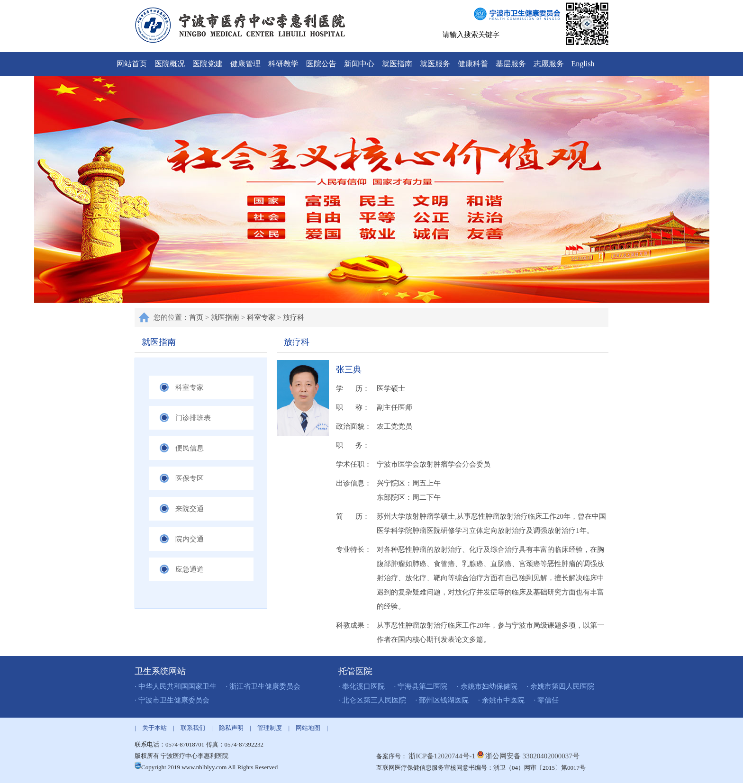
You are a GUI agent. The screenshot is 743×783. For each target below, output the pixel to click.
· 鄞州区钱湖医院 (442, 700)
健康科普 (473, 64)
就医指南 (397, 64)
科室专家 (261, 317)
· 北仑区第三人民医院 (372, 700)
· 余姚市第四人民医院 (561, 686)
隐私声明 (231, 727)
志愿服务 (549, 64)
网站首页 (132, 64)
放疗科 (293, 317)
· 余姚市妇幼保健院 (487, 686)
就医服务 (435, 64)
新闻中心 (359, 64)
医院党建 (207, 64)
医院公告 (321, 64)
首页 (196, 317)
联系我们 (193, 727)
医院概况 (169, 64)
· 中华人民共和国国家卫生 (176, 686)
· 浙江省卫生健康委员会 (263, 686)
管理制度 (269, 727)
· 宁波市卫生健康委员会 (172, 700)
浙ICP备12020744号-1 (442, 756)
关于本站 (154, 727)
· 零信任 (546, 700)
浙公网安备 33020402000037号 (532, 756)
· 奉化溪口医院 (361, 686)
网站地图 (308, 727)
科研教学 (283, 64)
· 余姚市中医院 (501, 700)
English (583, 64)
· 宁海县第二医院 (421, 686)
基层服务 (511, 64)
